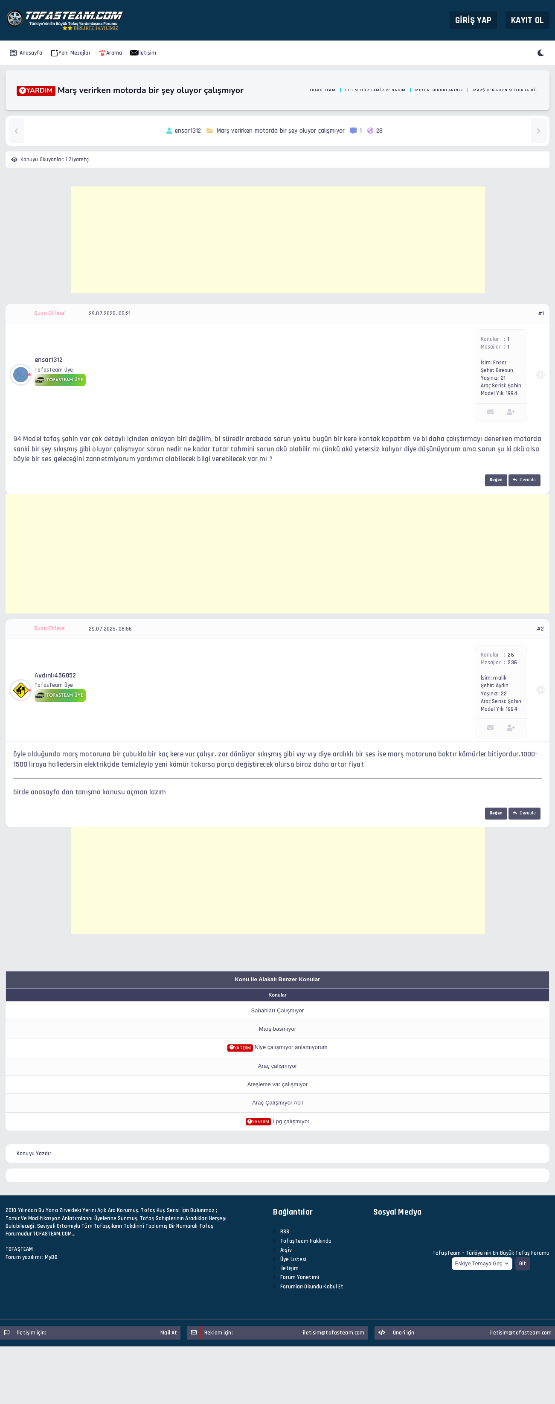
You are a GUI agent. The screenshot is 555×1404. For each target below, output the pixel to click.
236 (512, 662)
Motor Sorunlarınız (439, 90)
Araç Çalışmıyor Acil (277, 1102)
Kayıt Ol (527, 20)
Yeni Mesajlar (70, 53)
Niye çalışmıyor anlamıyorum (291, 1047)
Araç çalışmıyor (277, 1066)
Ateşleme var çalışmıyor (277, 1084)
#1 (541, 313)
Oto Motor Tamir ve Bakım (375, 90)
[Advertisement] (278, 239)
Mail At (168, 1332)
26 (511, 654)
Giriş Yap (473, 20)
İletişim (143, 53)
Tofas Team (322, 90)
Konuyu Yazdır (34, 1153)
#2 (540, 628)
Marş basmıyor (277, 1029)
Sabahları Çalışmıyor (277, 1010)
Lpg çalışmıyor (291, 1121)
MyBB (51, 1257)
